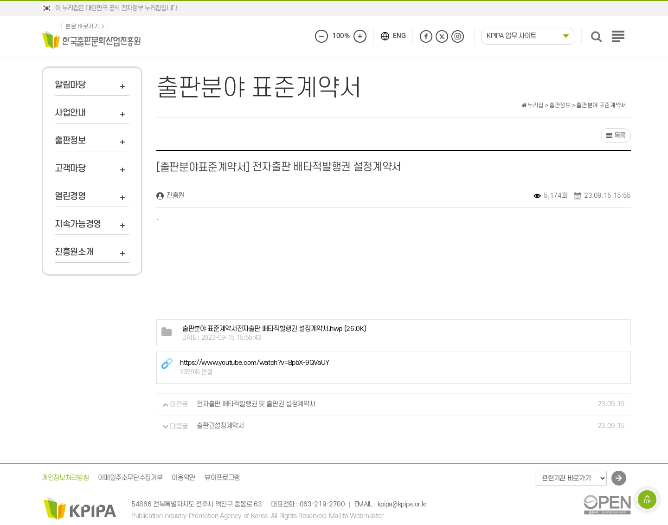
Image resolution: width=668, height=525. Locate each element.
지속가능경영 (78, 224)
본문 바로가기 (82, 26)
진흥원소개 (74, 252)
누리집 (532, 105)
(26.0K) (274, 329)
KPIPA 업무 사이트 (511, 36)
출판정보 (70, 141)
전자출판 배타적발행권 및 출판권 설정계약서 (256, 404)
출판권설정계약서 (220, 426)
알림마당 (70, 85)
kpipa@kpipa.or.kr (402, 504)
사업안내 (70, 113)
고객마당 (70, 169)
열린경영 (70, 196)
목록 (616, 136)
